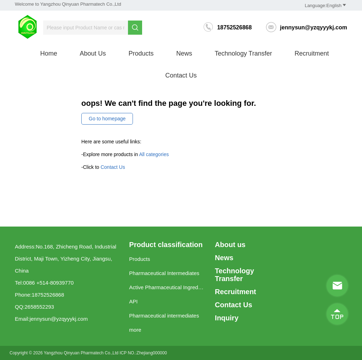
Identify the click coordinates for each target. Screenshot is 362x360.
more (135, 330)
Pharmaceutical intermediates (164, 316)
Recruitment (311, 53)
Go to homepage (107, 118)
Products (140, 53)
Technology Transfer (243, 53)
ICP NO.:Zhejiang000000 (143, 352)
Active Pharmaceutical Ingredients (166, 287)
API (133, 301)
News (184, 53)
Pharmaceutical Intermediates (164, 273)
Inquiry (227, 318)
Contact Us (181, 75)
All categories (154, 154)
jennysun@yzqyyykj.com (306, 27)
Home (48, 53)
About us (93, 53)
